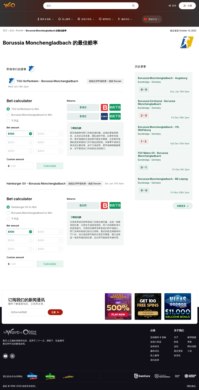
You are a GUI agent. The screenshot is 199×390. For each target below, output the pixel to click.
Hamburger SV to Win (24, 207)
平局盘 (15, 120)
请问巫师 (154, 360)
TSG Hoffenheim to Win (25, 109)
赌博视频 (191, 337)
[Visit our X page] (12, 356)
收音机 (177, 355)
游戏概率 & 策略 (158, 337)
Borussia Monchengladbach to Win (31, 114)
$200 (41, 133)
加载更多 (183, 206)
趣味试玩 (154, 350)
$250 (11, 142)
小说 (189, 350)
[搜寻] (88, 5)
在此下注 (115, 107)
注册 (187, 5)
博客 (189, 341)
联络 (176, 341)
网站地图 (191, 346)
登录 (172, 5)
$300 (41, 142)
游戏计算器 (155, 341)
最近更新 (178, 350)
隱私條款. (191, 386)
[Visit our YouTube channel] (5, 356)
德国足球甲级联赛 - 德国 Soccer (105, 81)
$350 (11, 150)
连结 (176, 346)
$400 (41, 150)
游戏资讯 (154, 346)
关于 (176, 337)
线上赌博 (154, 355)
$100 (11, 133)
